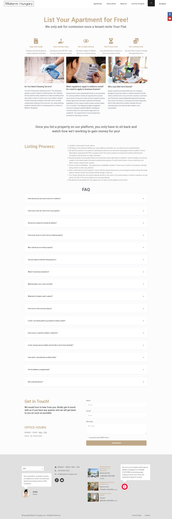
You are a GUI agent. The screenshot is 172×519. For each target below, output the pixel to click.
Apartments (98, 4)
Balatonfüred (104, 487)
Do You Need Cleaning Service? (38, 86)
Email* (88, 411)
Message (89, 421)
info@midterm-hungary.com (67, 474)
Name (88, 400)
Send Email (116, 443)
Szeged (102, 498)
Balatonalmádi (105, 473)
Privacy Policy (137, 515)
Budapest (162, 4)
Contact (147, 515)
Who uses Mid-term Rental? (120, 86)
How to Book (111, 4)
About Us (123, 4)
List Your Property (137, 4)
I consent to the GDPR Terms (99, 437)
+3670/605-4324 (63, 471)
